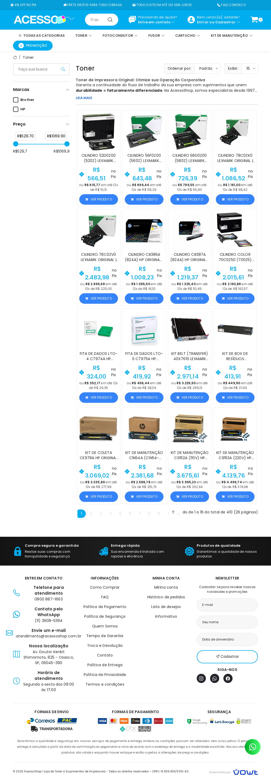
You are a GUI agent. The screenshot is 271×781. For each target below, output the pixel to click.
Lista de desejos (166, 606)
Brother (23, 99)
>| (178, 514)
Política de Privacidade (105, 674)
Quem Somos (105, 626)
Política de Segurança (104, 616)
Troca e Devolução (105, 645)
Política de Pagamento (104, 606)
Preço (19, 124)
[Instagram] (201, 678)
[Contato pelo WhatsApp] (253, 747)
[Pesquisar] (110, 19)
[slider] (15, 144)
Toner (28, 57)
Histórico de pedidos (166, 597)
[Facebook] (228, 678)
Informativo (166, 616)
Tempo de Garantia (104, 635)
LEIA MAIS (84, 97)
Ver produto (98, 199)
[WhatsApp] (214, 678)
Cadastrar (225, 22)
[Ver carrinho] (254, 19)
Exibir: (233, 68)
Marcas (21, 89)
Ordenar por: (179, 68)
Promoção (32, 45)
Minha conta (166, 587)
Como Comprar (105, 587)
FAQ (105, 597)
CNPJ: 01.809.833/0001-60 (170, 771)
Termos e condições (105, 684)
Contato (105, 655)
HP (19, 109)
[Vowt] (233, 771)
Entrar (203, 22)
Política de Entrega (105, 665)
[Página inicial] (44, 19)
